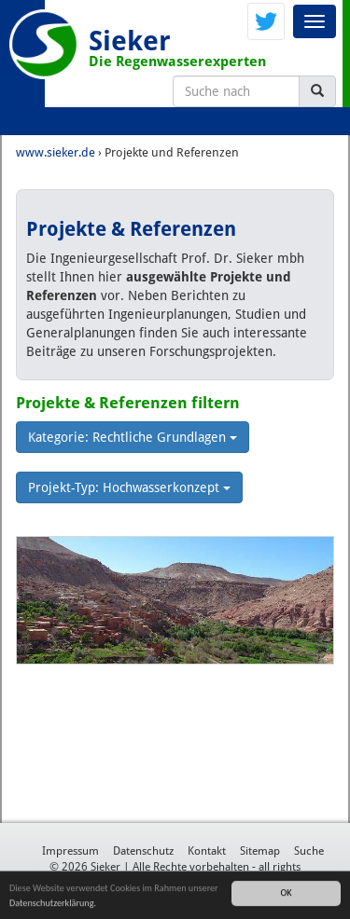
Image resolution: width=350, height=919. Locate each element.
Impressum (70, 850)
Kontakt (207, 850)
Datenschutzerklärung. (52, 904)
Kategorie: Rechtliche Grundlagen (132, 437)
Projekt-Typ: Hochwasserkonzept (129, 487)
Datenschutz (143, 850)
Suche (309, 850)
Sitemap (260, 850)
